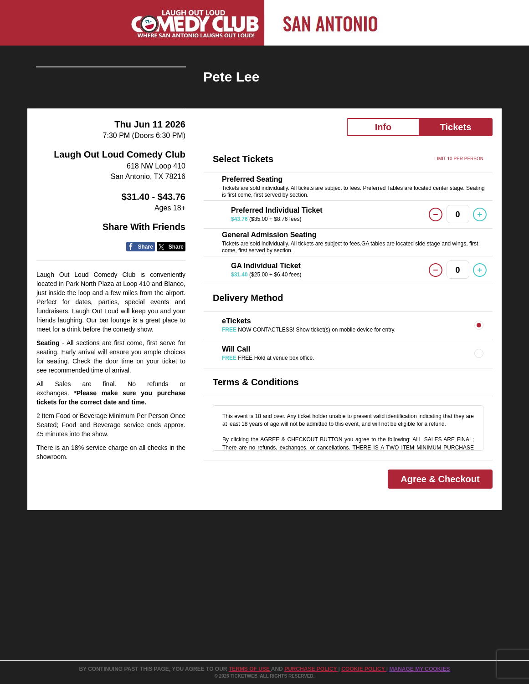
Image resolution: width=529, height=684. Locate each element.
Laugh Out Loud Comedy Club (119, 211)
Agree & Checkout (440, 479)
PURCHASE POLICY (311, 669)
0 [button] (458, 214)
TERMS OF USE (250, 669)
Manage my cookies (419, 669)
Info (383, 127)
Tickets (456, 127)
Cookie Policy (363, 669)
